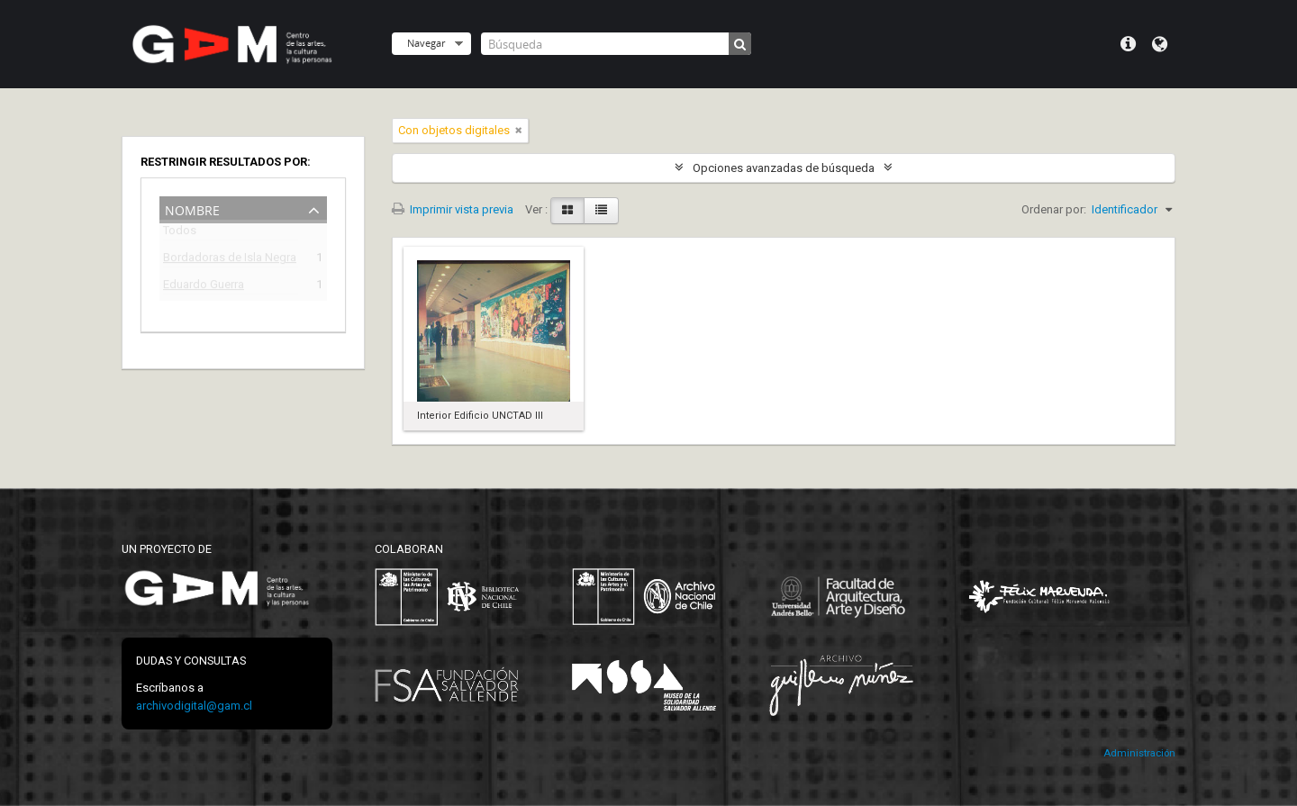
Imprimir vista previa (452, 209)
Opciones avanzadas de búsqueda (784, 168)
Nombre (192, 208)
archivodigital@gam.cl (194, 705)
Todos (179, 233)
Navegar (426, 43)
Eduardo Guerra (203, 286)
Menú (1128, 44)
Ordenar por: (1053, 209)
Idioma (1159, 44)
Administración (1139, 753)
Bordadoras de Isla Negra (229, 259)
